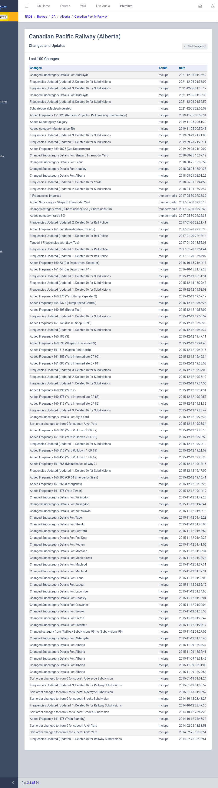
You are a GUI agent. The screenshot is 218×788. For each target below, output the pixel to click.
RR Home (80, 6)
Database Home (16, 26)
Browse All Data (16, 91)
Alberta (101, 16)
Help (9, 272)
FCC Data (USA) (16, 166)
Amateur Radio (16, 177)
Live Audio (139, 6)
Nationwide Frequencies (22, 102)
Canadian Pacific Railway (127, 16)
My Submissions (17, 69)
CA (90, 16)
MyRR (10, 37)
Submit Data (14, 59)
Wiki (119, 6)
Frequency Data (16, 146)
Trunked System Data (20, 156)
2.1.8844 (69, 782)
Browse (78, 16)
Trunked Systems (17, 209)
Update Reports (16, 219)
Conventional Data (18, 199)
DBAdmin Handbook (19, 252)
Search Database (17, 124)
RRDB (65, 16)
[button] (200, 6)
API (8, 262)
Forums (101, 6)
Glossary (11, 241)
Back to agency (195, 46)
